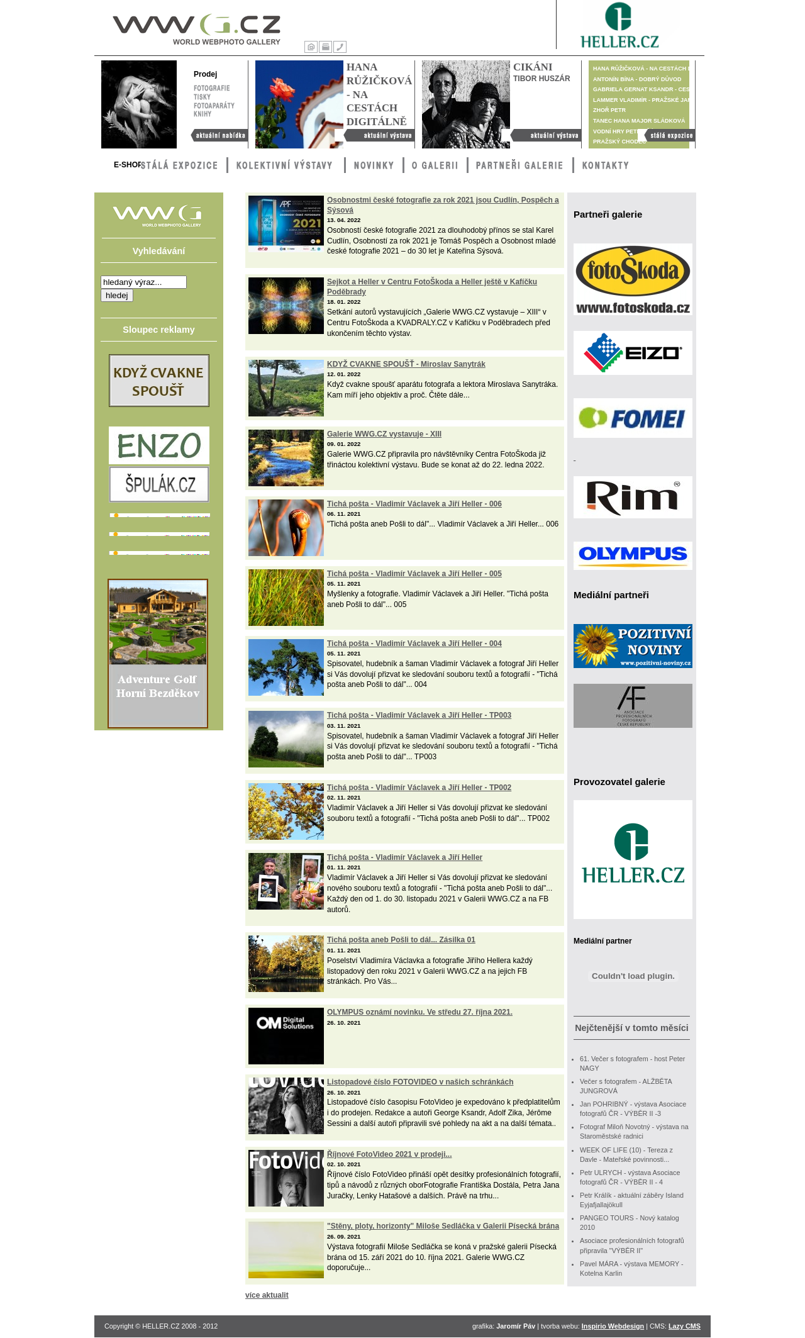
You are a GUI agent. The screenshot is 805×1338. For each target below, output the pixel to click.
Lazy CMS (685, 1326)
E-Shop (128, 164)
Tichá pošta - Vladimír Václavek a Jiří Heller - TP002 (419, 787)
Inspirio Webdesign (613, 1326)
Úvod (311, 47)
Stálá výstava (666, 135)
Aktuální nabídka (216, 135)
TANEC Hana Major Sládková (639, 121)
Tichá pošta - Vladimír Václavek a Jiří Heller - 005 (414, 573)
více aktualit (267, 1295)
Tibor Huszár (541, 78)
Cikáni (532, 67)
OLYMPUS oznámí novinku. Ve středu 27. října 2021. (420, 1012)
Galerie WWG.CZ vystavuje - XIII (384, 434)
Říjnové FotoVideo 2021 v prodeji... (389, 1154)
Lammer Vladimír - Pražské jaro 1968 (652, 100)
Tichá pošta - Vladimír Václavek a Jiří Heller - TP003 (419, 715)
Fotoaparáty (214, 104)
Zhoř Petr (609, 110)
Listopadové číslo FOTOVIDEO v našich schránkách (420, 1082)
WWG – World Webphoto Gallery (195, 27)
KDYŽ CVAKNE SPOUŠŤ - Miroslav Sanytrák (406, 364)
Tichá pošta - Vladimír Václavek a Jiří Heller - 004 (414, 643)
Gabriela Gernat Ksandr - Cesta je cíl (654, 89)
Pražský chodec (620, 141)
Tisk (325, 47)
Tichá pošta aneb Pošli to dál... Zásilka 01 (401, 939)
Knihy (214, 113)
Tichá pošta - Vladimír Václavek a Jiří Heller (404, 857)
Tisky (202, 95)
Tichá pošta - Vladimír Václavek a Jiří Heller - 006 (414, 503)
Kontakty (340, 47)
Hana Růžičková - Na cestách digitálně (374, 135)
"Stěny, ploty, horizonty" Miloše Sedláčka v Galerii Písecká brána (443, 1226)
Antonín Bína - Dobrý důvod (637, 79)
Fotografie (212, 86)
